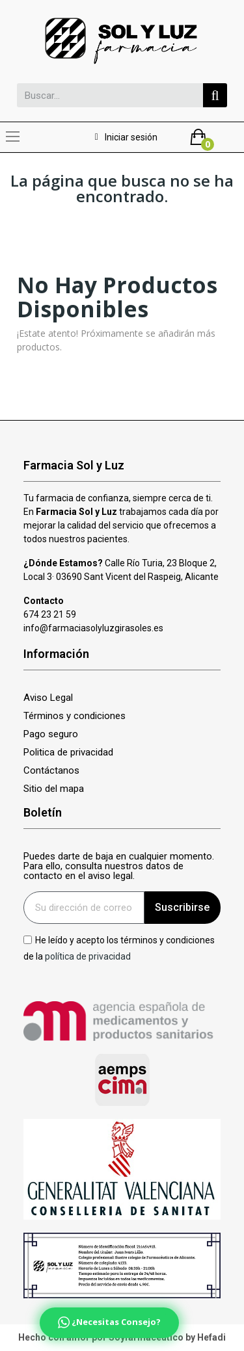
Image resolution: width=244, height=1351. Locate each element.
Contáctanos (51, 771)
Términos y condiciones (74, 716)
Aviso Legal (48, 698)
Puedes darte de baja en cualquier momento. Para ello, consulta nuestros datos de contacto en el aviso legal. (118, 866)
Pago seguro (50, 734)
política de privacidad (88, 956)
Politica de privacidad (68, 752)
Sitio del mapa (53, 789)
